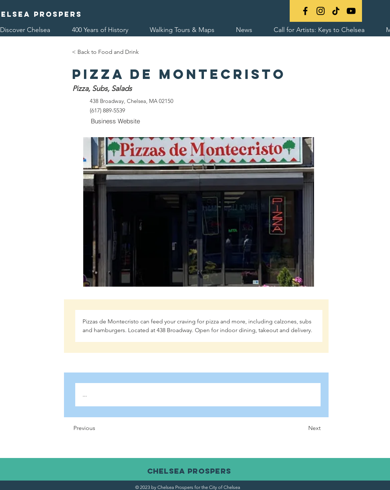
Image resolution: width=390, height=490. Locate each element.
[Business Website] (115, 121)
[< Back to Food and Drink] (105, 52)
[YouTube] (351, 10)
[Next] (302, 428)
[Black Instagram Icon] (320, 10)
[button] (198, 212)
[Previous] (105, 428)
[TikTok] (335, 10)
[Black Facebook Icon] (305, 10)
